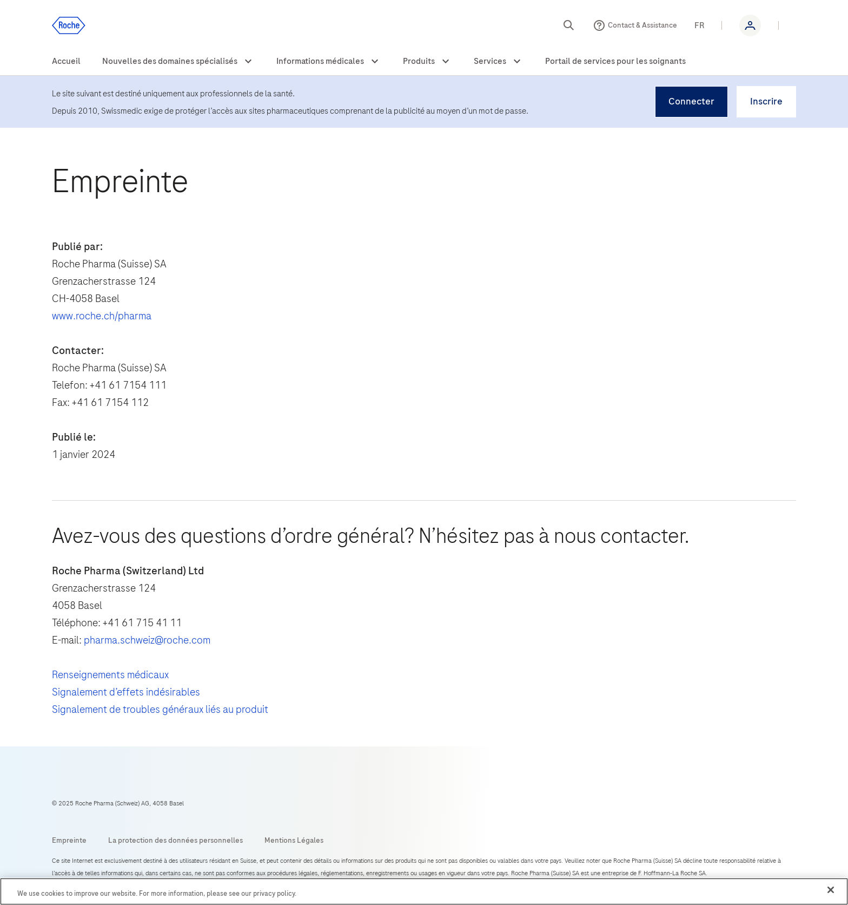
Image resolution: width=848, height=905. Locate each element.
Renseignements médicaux (110, 674)
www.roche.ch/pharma (101, 316)
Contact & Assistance (642, 25)
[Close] (831, 890)
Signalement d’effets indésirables (126, 692)
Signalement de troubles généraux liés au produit (160, 709)
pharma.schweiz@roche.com (147, 640)
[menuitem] (66, 61)
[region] (424, 891)
